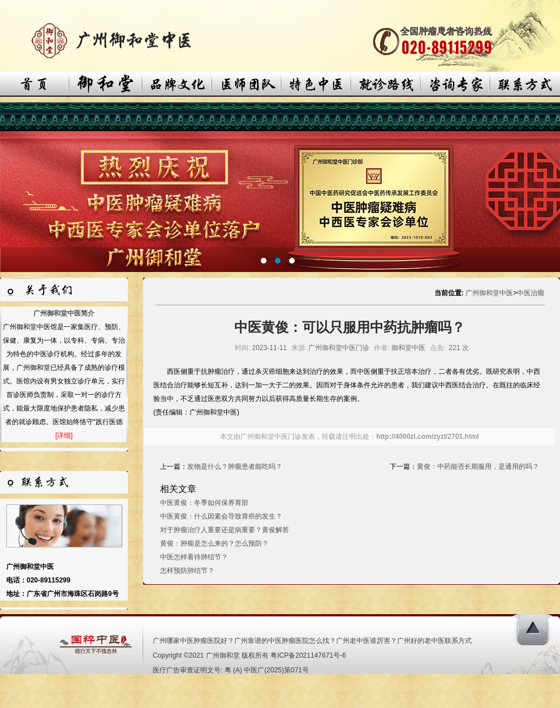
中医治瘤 (530, 293)
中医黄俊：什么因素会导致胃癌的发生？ (221, 516)
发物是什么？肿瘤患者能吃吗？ (234, 466)
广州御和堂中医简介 (63, 313)
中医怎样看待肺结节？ (194, 557)
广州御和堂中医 (489, 293)
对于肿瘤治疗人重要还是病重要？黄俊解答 (224, 530)
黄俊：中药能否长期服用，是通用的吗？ (478, 466)
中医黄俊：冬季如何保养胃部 (204, 503)
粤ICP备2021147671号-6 (308, 655)
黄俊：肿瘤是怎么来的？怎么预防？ (214, 543)
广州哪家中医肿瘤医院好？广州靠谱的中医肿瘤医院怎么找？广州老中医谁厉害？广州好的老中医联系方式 (312, 641)
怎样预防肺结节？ (187, 571)
